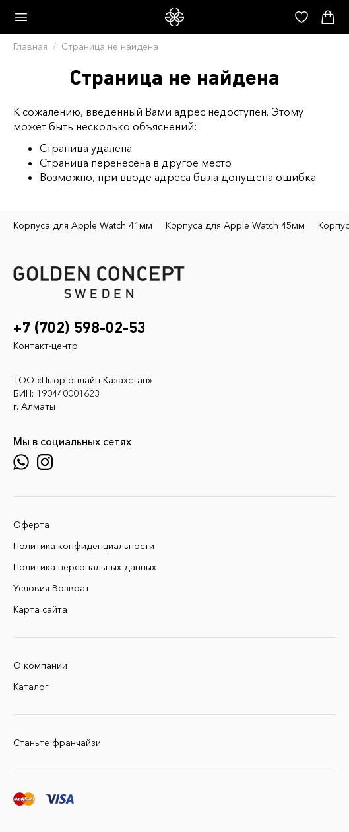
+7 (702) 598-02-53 (79, 328)
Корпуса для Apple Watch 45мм (235, 225)
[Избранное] (301, 17)
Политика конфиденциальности (83, 546)
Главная (30, 46)
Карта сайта (40, 609)
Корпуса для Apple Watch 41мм (82, 225)
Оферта (31, 525)
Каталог (31, 687)
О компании (40, 665)
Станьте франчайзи (57, 743)
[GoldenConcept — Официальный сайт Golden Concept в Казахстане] (174, 17)
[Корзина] (328, 17)
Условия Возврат (51, 588)
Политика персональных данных (84, 567)
